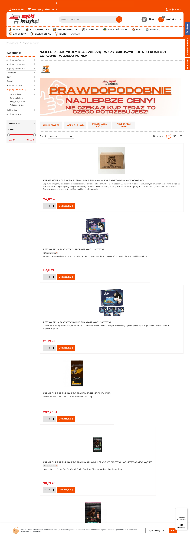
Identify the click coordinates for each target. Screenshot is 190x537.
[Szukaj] (119, 19)
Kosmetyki (21, 73)
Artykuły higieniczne (21, 68)
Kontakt (68, 491)
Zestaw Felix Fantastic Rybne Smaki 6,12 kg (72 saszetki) (158, 179)
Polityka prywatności (17, 498)
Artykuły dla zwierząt (21, 89)
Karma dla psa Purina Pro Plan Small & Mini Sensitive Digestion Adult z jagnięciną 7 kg (111, 250)
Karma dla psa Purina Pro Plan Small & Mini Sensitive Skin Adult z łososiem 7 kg (160, 250)
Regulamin (12, 494)
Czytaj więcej (156, 530)
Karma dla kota (16, 98)
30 (174, 136)
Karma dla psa (22, 94)
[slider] (8, 134)
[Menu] (185, 509)
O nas (9, 491)
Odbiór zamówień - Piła (18, 505)
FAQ (8, 512)
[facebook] (94, 521)
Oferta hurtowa (99, 184)
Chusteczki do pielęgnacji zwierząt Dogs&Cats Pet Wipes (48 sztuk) (111, 391)
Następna (144, 431)
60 (181, 136)
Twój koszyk (70, 494)
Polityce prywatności (160, 512)
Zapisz (164, 491)
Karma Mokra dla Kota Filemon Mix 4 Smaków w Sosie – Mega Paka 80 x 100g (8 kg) (63, 179)
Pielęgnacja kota (17, 105)
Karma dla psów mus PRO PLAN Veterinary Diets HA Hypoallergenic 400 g (62, 320)
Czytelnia (69, 498)
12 (169, 136)
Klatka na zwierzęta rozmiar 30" (61, 391)
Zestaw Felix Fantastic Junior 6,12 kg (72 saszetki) (110, 179)
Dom (21, 77)
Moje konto (175, 9)
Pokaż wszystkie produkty (167, 431)
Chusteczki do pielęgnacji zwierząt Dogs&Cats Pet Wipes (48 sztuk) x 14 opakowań (159, 391)
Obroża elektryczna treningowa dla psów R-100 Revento (109, 320)
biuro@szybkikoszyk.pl (42, 9)
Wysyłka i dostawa (16, 501)
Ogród (21, 81)
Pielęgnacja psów (17, 101)
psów (79, 465)
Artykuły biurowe (14, 114)
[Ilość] (49, 206)
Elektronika (21, 110)
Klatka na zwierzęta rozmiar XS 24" (159, 320)
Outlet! (75, 34)
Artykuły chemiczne (21, 64)
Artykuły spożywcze (21, 60)
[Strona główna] (12, 43)
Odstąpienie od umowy (18, 508)
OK (173, 530)
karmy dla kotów (68, 465)
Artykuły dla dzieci (21, 85)
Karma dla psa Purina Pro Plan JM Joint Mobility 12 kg (63, 250)
